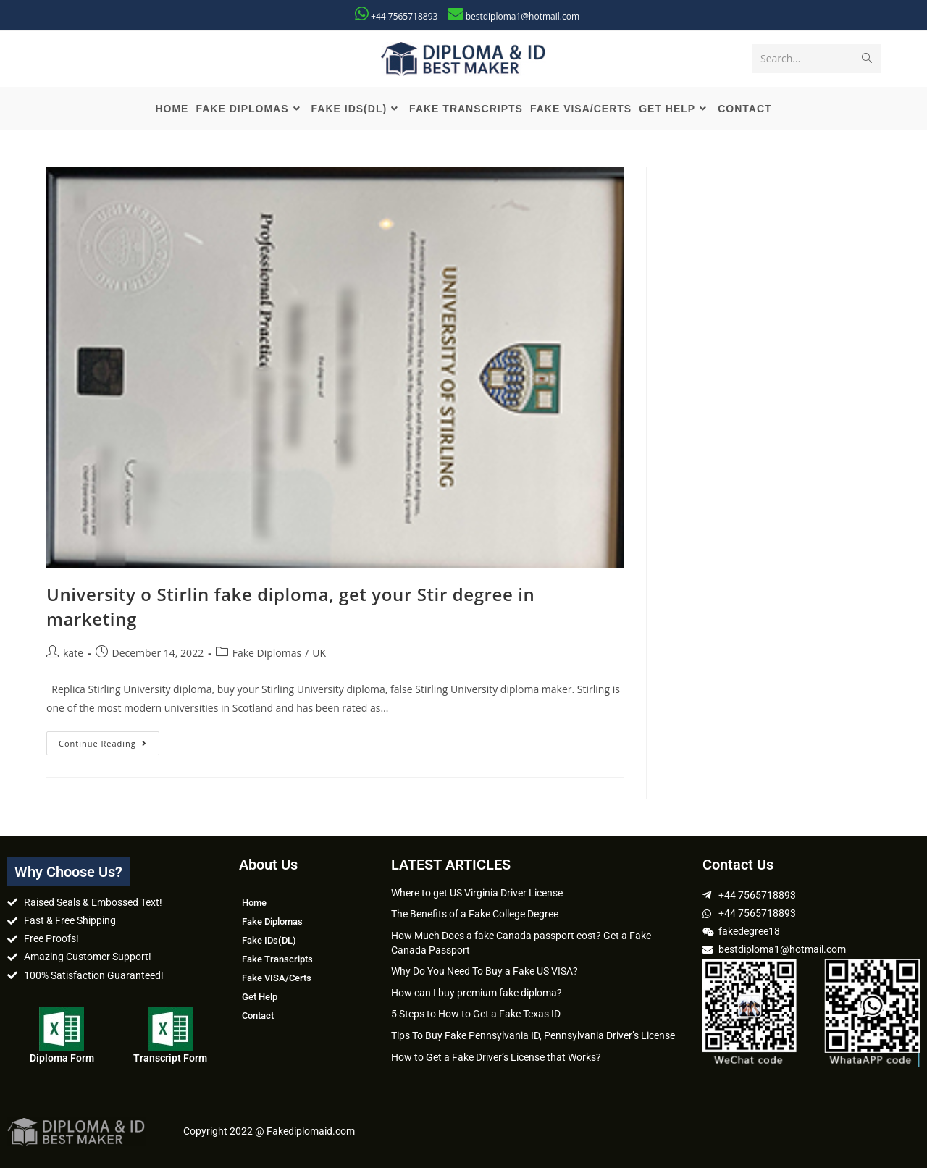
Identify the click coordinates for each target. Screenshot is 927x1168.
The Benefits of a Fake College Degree (474, 914)
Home (254, 902)
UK (319, 653)
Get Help (259, 996)
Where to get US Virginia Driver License (477, 893)
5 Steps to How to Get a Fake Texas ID (476, 1014)
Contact (258, 1015)
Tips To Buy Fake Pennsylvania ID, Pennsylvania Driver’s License (533, 1035)
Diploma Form (62, 1058)
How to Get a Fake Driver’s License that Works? (496, 1057)
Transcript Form (170, 1058)
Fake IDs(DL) (269, 940)
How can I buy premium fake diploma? (476, 993)
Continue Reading (109, 740)
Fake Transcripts (277, 959)
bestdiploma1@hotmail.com (522, 16)
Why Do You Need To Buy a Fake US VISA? (484, 971)
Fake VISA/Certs (276, 977)
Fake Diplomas (266, 653)
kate (73, 653)
